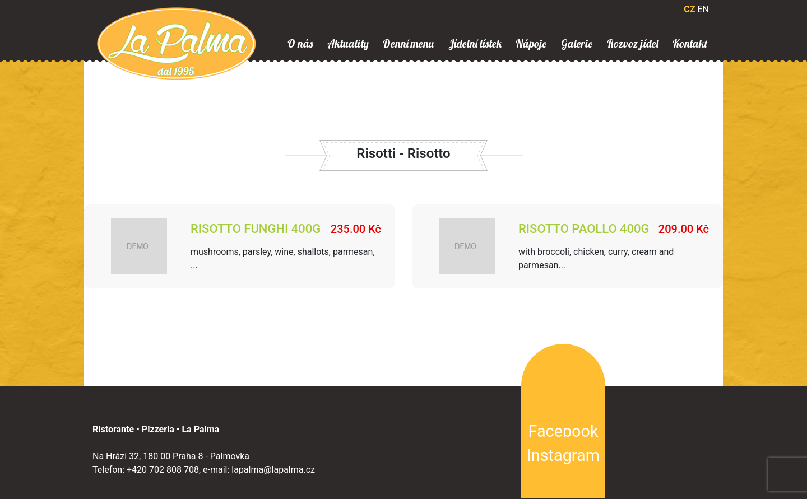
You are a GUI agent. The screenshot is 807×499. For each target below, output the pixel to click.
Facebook (563, 431)
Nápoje (531, 43)
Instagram (563, 455)
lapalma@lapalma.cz (273, 469)
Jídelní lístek (475, 43)
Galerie (576, 43)
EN (703, 9)
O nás (300, 43)
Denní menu (408, 43)
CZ (689, 9)
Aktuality (348, 43)
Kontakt (689, 43)
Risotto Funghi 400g (256, 229)
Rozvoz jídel (632, 43)
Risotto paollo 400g (584, 229)
